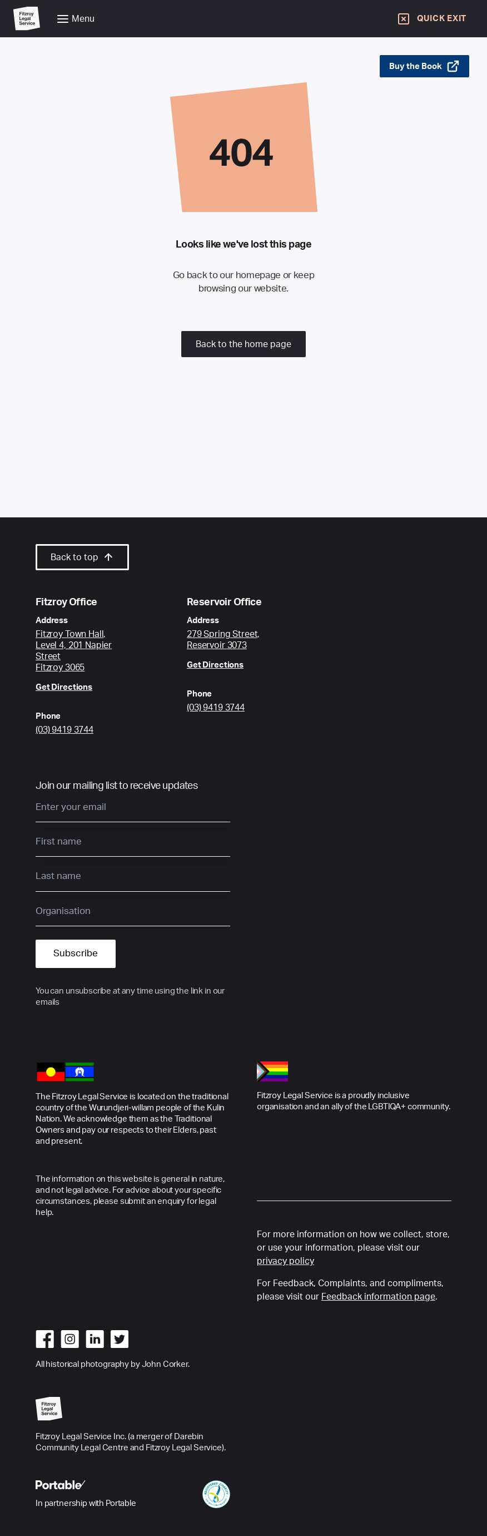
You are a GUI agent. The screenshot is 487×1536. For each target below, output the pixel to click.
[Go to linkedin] (95, 1339)
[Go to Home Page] (26, 19)
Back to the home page (243, 344)
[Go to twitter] (119, 1339)
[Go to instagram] (70, 1339)
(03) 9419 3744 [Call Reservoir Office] (216, 707)
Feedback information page (378, 1296)
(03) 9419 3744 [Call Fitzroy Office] (64, 729)
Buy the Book (424, 66)
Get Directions (64, 687)
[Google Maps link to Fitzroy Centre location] (84, 651)
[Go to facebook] (45, 1339)
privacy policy (285, 1261)
